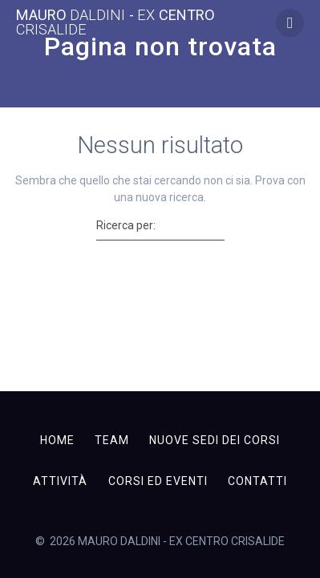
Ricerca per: (126, 225)
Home (57, 440)
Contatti (257, 481)
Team (112, 440)
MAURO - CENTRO (115, 22)
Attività (60, 481)
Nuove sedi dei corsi (214, 440)
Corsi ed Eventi (158, 481)
